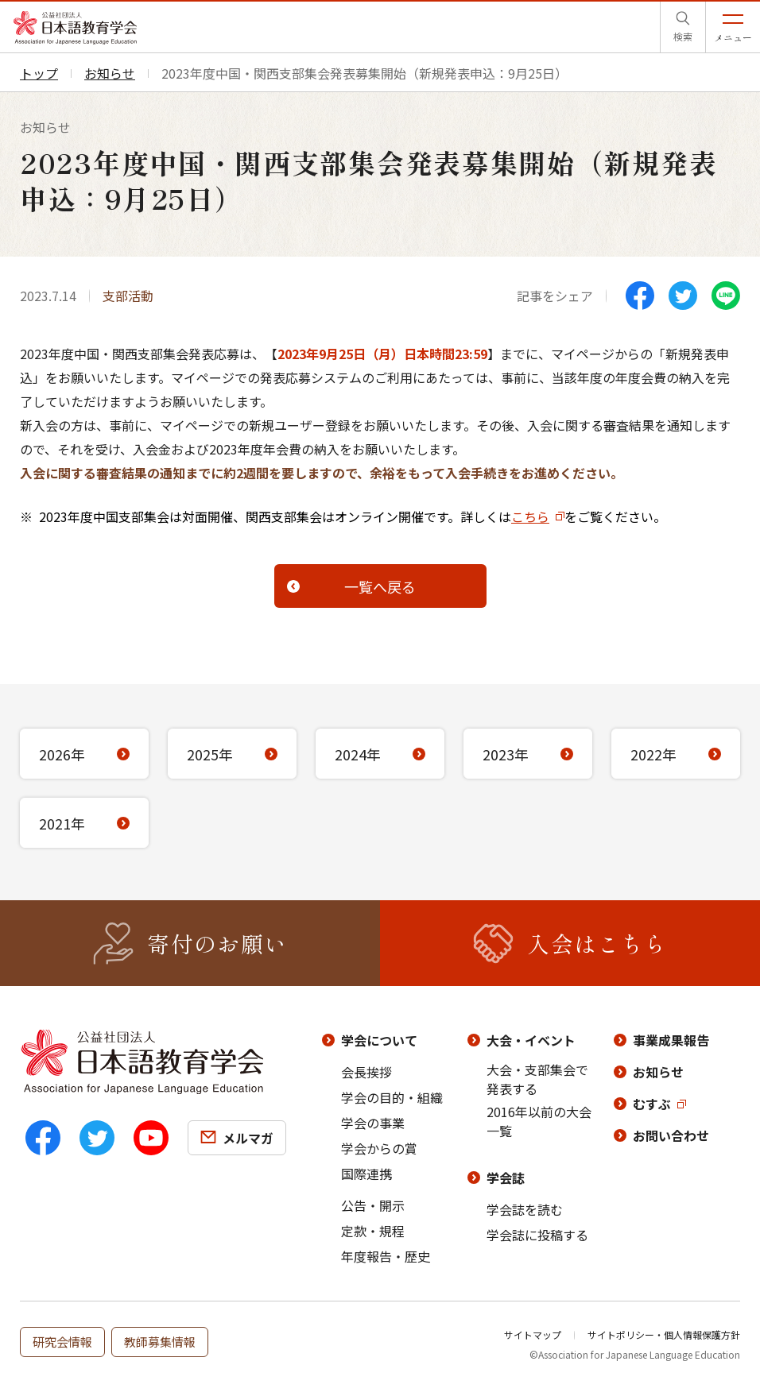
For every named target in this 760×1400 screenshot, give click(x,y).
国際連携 (366, 1173)
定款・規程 (373, 1230)
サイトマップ (532, 1334)
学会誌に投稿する (537, 1234)
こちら (530, 516)
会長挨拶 (366, 1071)
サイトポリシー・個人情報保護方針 (663, 1334)
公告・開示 (373, 1205)
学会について (379, 1040)
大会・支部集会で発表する (537, 1079)
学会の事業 (373, 1122)
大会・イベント (531, 1040)
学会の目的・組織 (392, 1097)
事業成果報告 (671, 1040)
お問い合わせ (671, 1135)
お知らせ (658, 1071)
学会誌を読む (525, 1209)
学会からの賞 (379, 1148)
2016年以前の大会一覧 (539, 1121)
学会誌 (506, 1177)
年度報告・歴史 (385, 1256)
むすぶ (652, 1103)
